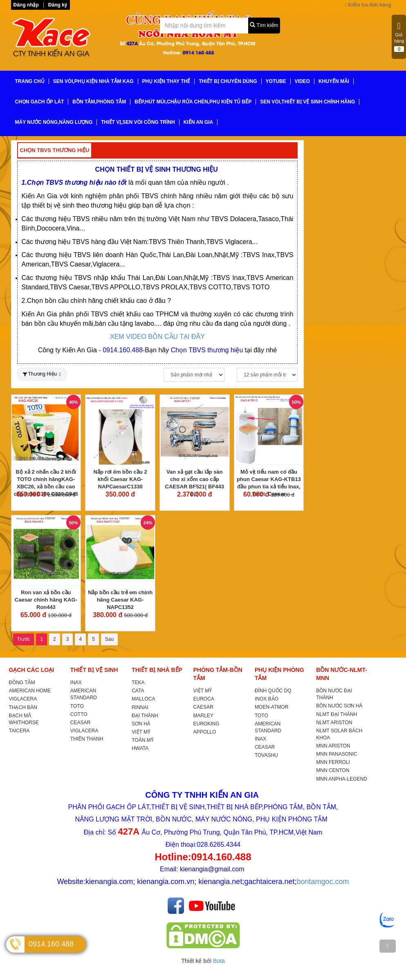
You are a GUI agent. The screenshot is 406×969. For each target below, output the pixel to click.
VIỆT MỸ (141, 732)
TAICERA (19, 731)
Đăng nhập (26, 5)
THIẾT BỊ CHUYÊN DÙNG (228, 81)
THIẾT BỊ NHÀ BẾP (157, 670)
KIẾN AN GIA (198, 122)
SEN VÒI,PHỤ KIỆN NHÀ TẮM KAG (93, 81)
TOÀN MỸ (142, 740)
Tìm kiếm (264, 25)
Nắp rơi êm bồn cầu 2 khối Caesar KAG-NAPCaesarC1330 (120, 479)
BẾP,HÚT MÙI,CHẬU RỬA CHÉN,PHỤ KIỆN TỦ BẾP (193, 102)
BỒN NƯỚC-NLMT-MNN (341, 674)
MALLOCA (143, 699)
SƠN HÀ (141, 724)
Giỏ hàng (399, 37)
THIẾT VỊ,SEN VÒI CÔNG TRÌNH (138, 122)
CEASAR (80, 722)
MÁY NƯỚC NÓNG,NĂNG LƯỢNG (54, 122)
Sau (109, 639)
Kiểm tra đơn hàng (368, 5)
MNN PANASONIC (336, 754)
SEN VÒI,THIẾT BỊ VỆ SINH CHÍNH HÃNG (307, 102)
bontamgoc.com (323, 881)
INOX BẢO (266, 699)
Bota (219, 961)
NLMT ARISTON (334, 722)
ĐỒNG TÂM (22, 682)
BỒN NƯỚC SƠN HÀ (339, 706)
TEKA (138, 682)
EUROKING (206, 724)
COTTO (78, 714)
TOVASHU (266, 755)
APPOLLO (204, 732)
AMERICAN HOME (30, 691)
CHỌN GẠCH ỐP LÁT (39, 102)
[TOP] (387, 946)
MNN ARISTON (333, 746)
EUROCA (203, 699)
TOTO (77, 706)
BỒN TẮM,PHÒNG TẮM (99, 102)
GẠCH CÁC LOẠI (31, 670)
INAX (76, 682)
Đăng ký (57, 5)
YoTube (276, 81)
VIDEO (302, 81)
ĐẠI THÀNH (145, 715)
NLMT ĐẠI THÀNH (336, 714)
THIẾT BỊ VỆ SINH (94, 670)
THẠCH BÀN (23, 707)
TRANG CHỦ (30, 81)
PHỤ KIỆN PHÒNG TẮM (279, 674)
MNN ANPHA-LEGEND (341, 779)
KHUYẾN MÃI (334, 81)
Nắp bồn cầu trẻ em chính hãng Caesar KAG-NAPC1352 (120, 599)
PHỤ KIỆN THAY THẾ (166, 81)
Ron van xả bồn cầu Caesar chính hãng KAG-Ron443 (46, 599)
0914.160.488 (51, 944)
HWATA (140, 748)
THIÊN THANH (86, 739)
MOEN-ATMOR (271, 707)
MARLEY (203, 715)
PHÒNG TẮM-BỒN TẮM (217, 674)
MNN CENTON (332, 770)
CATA (138, 691)
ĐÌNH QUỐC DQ (273, 691)
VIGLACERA (23, 699)
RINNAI (140, 707)
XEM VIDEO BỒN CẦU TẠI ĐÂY (157, 336)
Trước (23, 639)
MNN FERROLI (333, 762)
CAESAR (203, 707)
